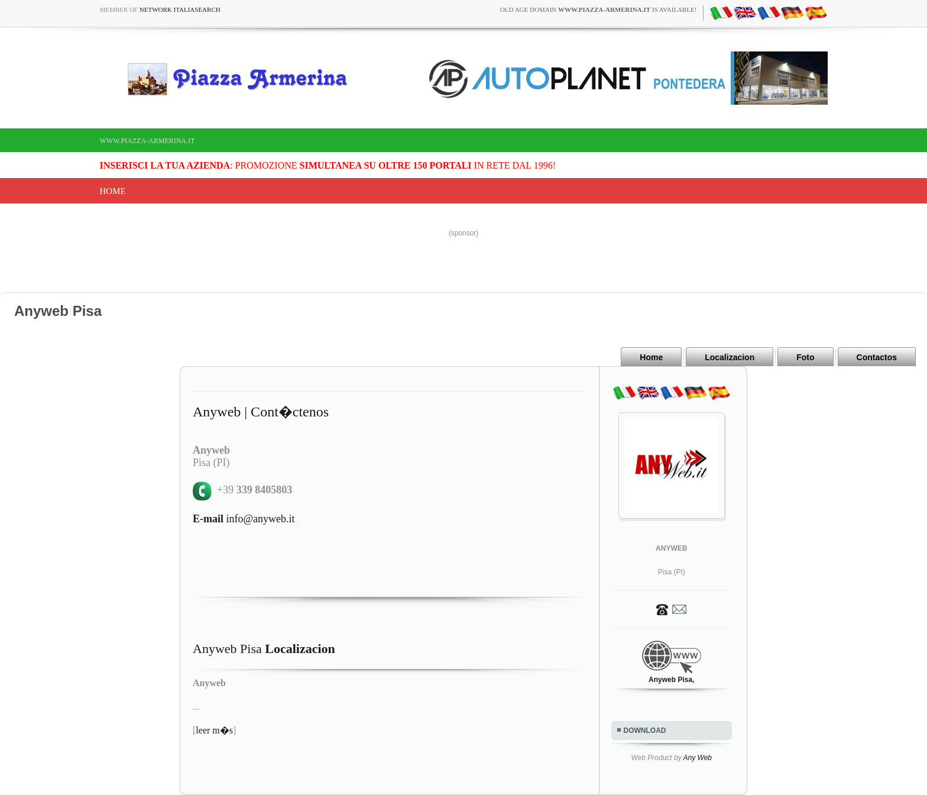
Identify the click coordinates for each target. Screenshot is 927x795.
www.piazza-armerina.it (147, 141)
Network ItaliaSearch (180, 9)
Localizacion (729, 357)
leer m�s (214, 730)
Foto (805, 357)
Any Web (697, 758)
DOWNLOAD (645, 730)
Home (113, 191)
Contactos (877, 357)
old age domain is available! (598, 9)
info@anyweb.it (244, 519)
